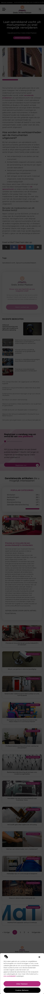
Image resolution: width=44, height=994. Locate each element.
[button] (39, 957)
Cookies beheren (22, 990)
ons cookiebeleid (9, 976)
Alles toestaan (22, 984)
